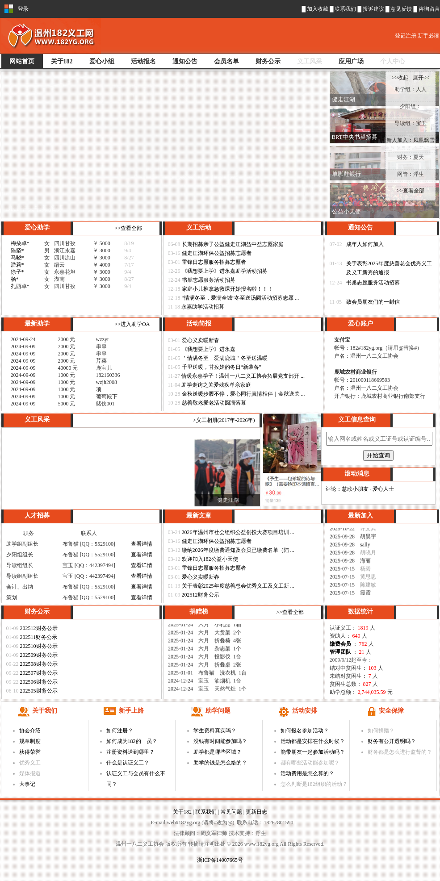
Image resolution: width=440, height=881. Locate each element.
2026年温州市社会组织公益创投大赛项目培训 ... (238, 532)
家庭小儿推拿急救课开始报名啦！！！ (227, 289)
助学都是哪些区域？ (217, 752)
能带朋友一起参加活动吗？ (313, 752)
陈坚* (17, 250)
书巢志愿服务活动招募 (208, 280)
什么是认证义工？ (127, 763)
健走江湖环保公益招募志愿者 (216, 253)
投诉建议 (374, 9)
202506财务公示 (39, 682)
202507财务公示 (39, 673)
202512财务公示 (200, 595)
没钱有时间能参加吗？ (220, 741)
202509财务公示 (39, 655)
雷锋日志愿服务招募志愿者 (214, 262)
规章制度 (30, 741)
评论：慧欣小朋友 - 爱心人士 (360, 489)
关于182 (182, 812)
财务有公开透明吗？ (392, 741)
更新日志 (256, 812)
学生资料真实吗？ (214, 730)
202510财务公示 (39, 646)
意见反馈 (401, 9)
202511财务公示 (39, 637)
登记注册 (406, 36)
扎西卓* (20, 286)
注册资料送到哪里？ (130, 752)
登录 (23, 9)
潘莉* (17, 265)
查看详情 (141, 544)
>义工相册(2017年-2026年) (224, 420)
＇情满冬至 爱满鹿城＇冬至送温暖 (225, 358)
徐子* (17, 272)
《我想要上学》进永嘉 (208, 349)
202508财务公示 (39, 664)
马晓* (17, 258)
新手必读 (428, 36)
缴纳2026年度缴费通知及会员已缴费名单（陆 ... (238, 550)
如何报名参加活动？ (305, 730)
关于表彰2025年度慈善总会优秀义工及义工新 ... (238, 586)
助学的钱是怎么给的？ (220, 763)
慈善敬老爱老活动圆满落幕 (214, 403)
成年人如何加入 (365, 244)
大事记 (27, 784)
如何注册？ (119, 730)
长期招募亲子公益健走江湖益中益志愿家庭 (233, 244)
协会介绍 (30, 730)
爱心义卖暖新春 (200, 340)
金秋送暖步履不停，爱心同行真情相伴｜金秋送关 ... (243, 394)
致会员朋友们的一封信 (373, 302)
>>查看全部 (128, 228)
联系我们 (346, 9)
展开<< (421, 78)
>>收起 (401, 78)
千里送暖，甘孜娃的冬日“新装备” (222, 367)
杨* (15, 279)
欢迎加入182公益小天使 (210, 559)
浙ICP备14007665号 (220, 860)
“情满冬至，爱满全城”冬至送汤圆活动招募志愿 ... (240, 298)
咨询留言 (429, 9)
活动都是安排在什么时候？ (313, 741)
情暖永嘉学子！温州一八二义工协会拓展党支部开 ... (243, 376)
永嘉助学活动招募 (202, 307)
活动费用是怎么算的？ (307, 773)
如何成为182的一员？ (131, 741)
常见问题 (231, 812)
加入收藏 (317, 9)
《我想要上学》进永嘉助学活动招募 (225, 271)
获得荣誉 (30, 752)
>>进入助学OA (132, 324)
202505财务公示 (39, 691)
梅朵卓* (20, 243)
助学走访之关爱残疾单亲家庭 (216, 385)
